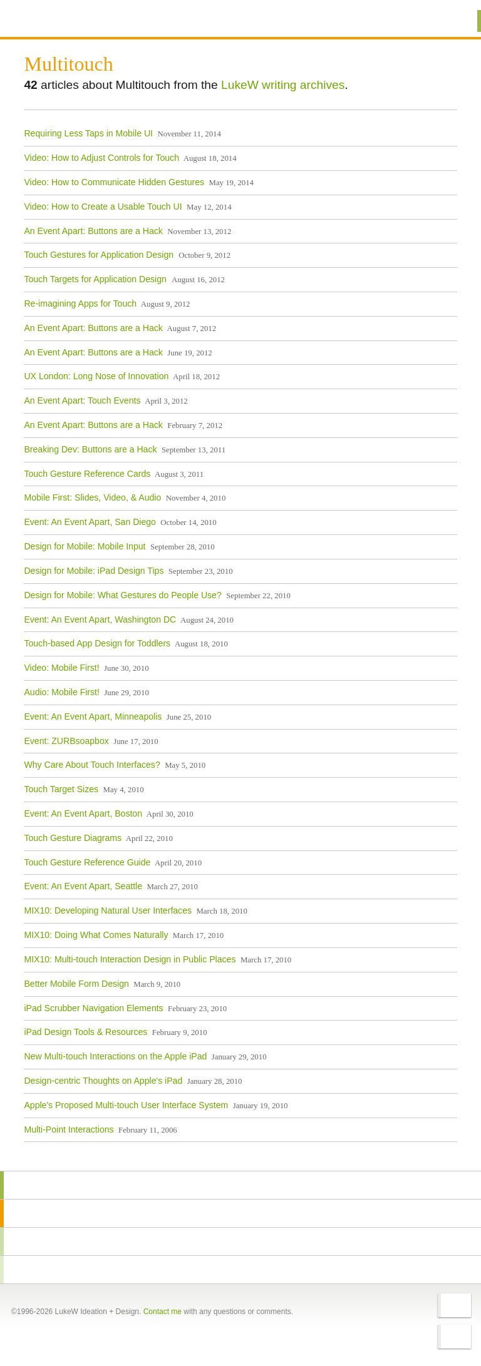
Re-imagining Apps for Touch (80, 303)
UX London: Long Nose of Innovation (96, 376)
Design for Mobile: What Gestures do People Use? (122, 594)
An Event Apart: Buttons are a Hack (93, 230)
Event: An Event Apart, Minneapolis (93, 716)
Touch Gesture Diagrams (73, 837)
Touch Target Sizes (61, 789)
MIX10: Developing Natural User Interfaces (108, 910)
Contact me (162, 1311)
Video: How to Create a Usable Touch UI (103, 206)
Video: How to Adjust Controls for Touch (101, 158)
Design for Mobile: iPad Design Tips (93, 570)
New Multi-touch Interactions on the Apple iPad (115, 1056)
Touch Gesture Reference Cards (87, 473)
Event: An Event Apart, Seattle (83, 886)
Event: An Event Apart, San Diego (90, 522)
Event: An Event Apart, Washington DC (100, 619)
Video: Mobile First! (61, 668)
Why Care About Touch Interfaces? (92, 765)
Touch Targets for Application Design (96, 279)
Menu (456, 21)
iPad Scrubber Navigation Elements (93, 1007)
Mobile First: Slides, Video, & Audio (92, 497)
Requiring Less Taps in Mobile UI (88, 133)
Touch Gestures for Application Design (100, 255)
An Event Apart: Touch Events (82, 400)
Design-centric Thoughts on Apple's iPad (103, 1080)
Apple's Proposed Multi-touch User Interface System (126, 1104)
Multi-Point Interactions (68, 1129)
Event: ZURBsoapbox (66, 740)
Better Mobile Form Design (76, 983)
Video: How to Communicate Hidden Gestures (114, 181)
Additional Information (69, 20)
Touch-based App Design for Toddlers (97, 643)
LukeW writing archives (282, 84)
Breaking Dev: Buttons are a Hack (90, 449)
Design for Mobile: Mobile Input (84, 546)
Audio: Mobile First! (62, 691)
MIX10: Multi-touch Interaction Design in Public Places (129, 959)
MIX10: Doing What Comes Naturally (96, 935)
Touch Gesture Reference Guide (87, 862)
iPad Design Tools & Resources (85, 1032)
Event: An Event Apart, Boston (83, 813)
